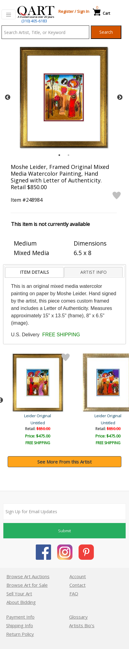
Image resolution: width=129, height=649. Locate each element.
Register (66, 11)
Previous (8, 97)
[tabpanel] (64, 97)
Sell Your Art (19, 593)
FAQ (73, 593)
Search (106, 32)
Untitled (38, 423)
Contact (77, 585)
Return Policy (20, 634)
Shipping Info (19, 625)
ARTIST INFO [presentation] (93, 272)
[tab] (34, 272)
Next (120, 97)
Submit (64, 530)
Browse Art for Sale (27, 585)
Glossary (78, 617)
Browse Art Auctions (28, 576)
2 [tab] (68, 155)
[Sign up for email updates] (64, 511)
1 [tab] (59, 155)
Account (77, 576)
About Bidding (21, 602)
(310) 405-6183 (34, 21)
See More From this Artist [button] (64, 462)
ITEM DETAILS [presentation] (34, 272)
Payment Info (20, 617)
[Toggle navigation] (9, 14)
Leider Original (38, 415)
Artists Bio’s (81, 625)
